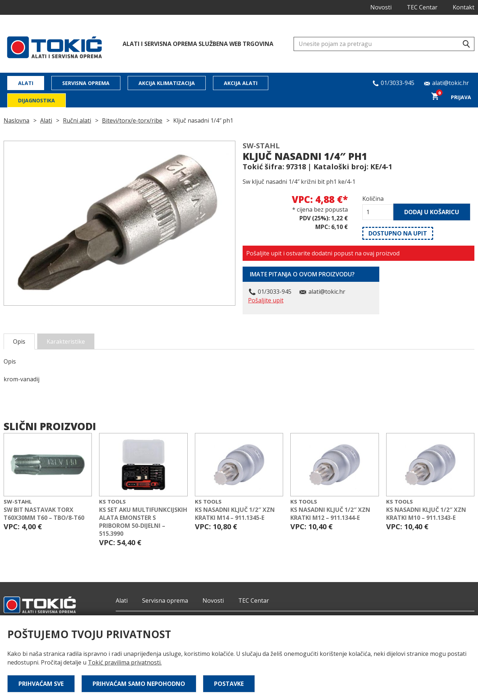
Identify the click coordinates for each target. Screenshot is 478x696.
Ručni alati (77, 120)
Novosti (381, 7)
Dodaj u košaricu (431, 212)
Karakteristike (66, 341)
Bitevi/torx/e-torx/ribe (132, 120)
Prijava (461, 97)
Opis (19, 341)
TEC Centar (422, 7)
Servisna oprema (86, 83)
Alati (25, 83)
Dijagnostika (36, 100)
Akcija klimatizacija (166, 83)
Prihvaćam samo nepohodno (139, 684)
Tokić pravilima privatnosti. (125, 662)
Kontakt (463, 7)
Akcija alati (240, 83)
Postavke (229, 684)
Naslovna (16, 120)
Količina (373, 199)
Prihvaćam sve (41, 684)
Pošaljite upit (265, 300)
